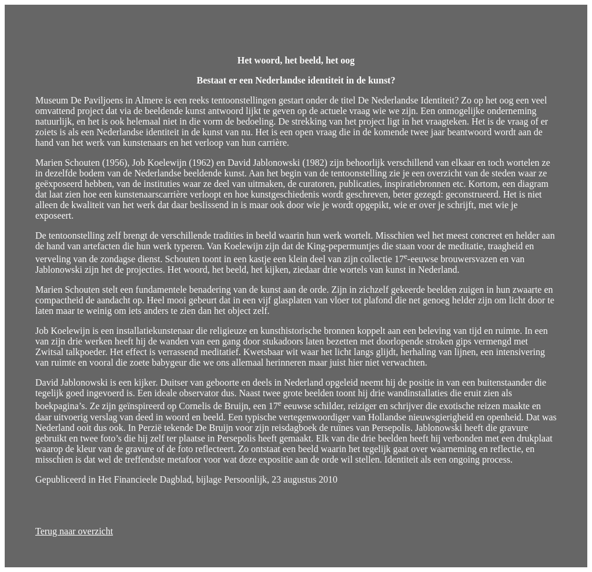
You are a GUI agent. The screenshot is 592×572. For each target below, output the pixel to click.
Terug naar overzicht (74, 531)
